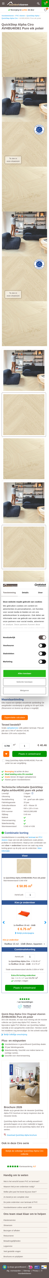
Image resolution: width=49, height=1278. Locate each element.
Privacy (36, 1271)
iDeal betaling (19, 774)
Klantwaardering (25, 1166)
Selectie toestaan (24, 682)
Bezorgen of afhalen (12, 1231)
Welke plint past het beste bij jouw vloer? (20, 1192)
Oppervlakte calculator (14, 717)
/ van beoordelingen (24, 1002)
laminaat (32, 837)
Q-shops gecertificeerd (16, 1267)
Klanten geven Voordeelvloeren (18, 780)
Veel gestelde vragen (12, 1251)
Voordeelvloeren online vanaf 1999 (18, 1207)
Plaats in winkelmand (29, 754)
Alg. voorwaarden (14, 1271)
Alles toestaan (24, 673)
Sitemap (26, 1271)
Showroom (8, 1225)
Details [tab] (25, 592)
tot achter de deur (17, 771)
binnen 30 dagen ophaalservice (20, 777)
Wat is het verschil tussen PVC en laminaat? (21, 1181)
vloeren (28, 1273)
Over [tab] (40, 592)
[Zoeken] (38, 3)
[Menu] (3, 3)
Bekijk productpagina (25, 933)
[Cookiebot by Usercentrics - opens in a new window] (35, 585)
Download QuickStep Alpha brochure (22, 1135)
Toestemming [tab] (9, 592)
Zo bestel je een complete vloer (16, 1197)
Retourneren (9, 1236)
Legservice (8, 1246)
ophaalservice (12, 728)
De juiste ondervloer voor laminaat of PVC (21, 1202)
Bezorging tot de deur (22, 10)
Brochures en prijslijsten (13, 1257)
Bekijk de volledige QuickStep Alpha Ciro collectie (24, 1152)
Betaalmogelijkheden (12, 1241)
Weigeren (24, 690)
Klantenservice (10, 1220)
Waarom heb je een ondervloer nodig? (19, 1187)
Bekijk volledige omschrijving (15, 1034)
